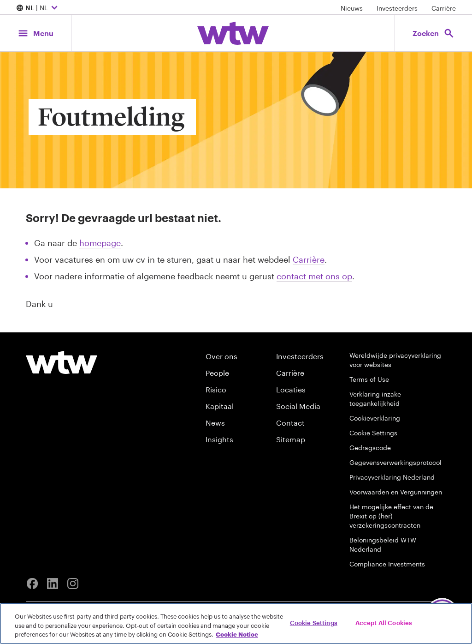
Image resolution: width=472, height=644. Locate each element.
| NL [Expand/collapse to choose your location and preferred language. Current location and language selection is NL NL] (38, 8)
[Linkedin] (52, 583)
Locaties (291, 389)
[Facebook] (32, 583)
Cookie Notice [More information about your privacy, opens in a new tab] (237, 634)
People (217, 372)
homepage (100, 243)
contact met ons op (314, 276)
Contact (290, 422)
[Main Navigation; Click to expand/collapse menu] (35, 33)
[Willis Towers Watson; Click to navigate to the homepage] (233, 33)
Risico (216, 389)
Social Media (298, 406)
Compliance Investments (387, 564)
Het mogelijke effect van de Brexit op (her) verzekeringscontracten (391, 516)
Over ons (221, 356)
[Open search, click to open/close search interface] (433, 33)
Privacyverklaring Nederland (392, 477)
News (215, 422)
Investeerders (397, 8)
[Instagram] (73, 583)
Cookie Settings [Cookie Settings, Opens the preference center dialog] (313, 622)
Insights (219, 439)
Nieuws (352, 8)
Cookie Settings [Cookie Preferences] (373, 433)
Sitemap (290, 439)
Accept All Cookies (383, 622)
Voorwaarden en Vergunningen (395, 492)
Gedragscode (370, 447)
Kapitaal (220, 406)
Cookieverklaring (374, 418)
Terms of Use (369, 379)
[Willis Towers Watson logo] (61, 362)
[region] (236, 623)
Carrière (443, 8)
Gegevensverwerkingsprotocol (395, 462)
